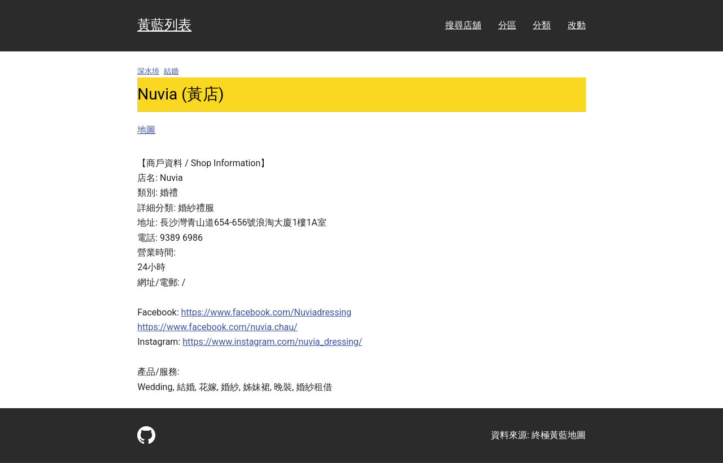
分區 (507, 25)
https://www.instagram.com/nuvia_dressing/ (272, 341)
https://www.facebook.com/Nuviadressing (266, 312)
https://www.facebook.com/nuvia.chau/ (217, 327)
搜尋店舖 (463, 25)
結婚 (171, 71)
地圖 (146, 129)
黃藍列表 (164, 25)
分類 (542, 25)
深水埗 (148, 71)
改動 (577, 25)
